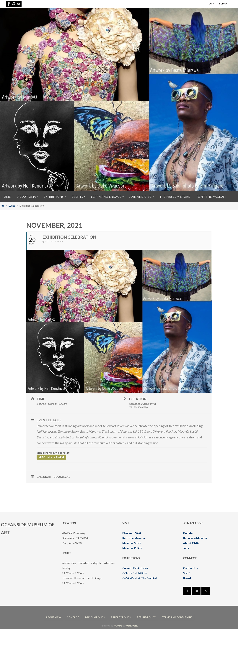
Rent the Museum (134, 538)
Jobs (186, 548)
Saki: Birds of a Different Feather (156, 431)
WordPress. (131, 625)
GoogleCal (61, 476)
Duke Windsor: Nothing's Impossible (79, 437)
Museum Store (131, 543)
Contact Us (190, 568)
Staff (186, 573)
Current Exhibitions (135, 568)
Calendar (44, 476)
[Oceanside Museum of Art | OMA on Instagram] (196, 590)
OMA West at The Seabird (139, 578)
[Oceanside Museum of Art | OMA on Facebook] (187, 590)
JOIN (212, 3)
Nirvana (118, 625)
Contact (73, 617)
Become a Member (195, 538)
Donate (188, 533)
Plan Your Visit (131, 533)
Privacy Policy (121, 617)
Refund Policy (146, 617)
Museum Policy (132, 548)
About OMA (191, 543)
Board (187, 578)
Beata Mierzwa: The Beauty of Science (106, 431)
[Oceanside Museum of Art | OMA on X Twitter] (205, 590)
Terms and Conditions (177, 617)
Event (12, 205)
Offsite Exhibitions (134, 573)
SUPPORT (224, 3)
